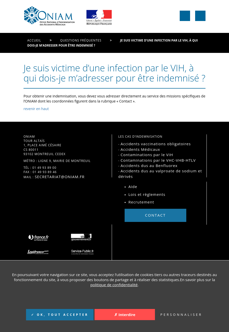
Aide (132, 186)
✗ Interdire (124, 314)
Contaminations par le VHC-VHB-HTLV (158, 160)
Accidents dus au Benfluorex (149, 165)
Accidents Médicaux (140, 149)
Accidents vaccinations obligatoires (156, 143)
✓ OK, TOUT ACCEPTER (59, 315)
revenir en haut (36, 108)
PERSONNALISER (181, 314)
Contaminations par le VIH (147, 154)
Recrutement (141, 201)
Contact (155, 215)
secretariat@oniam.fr (59, 176)
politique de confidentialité (114, 284)
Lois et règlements (146, 194)
